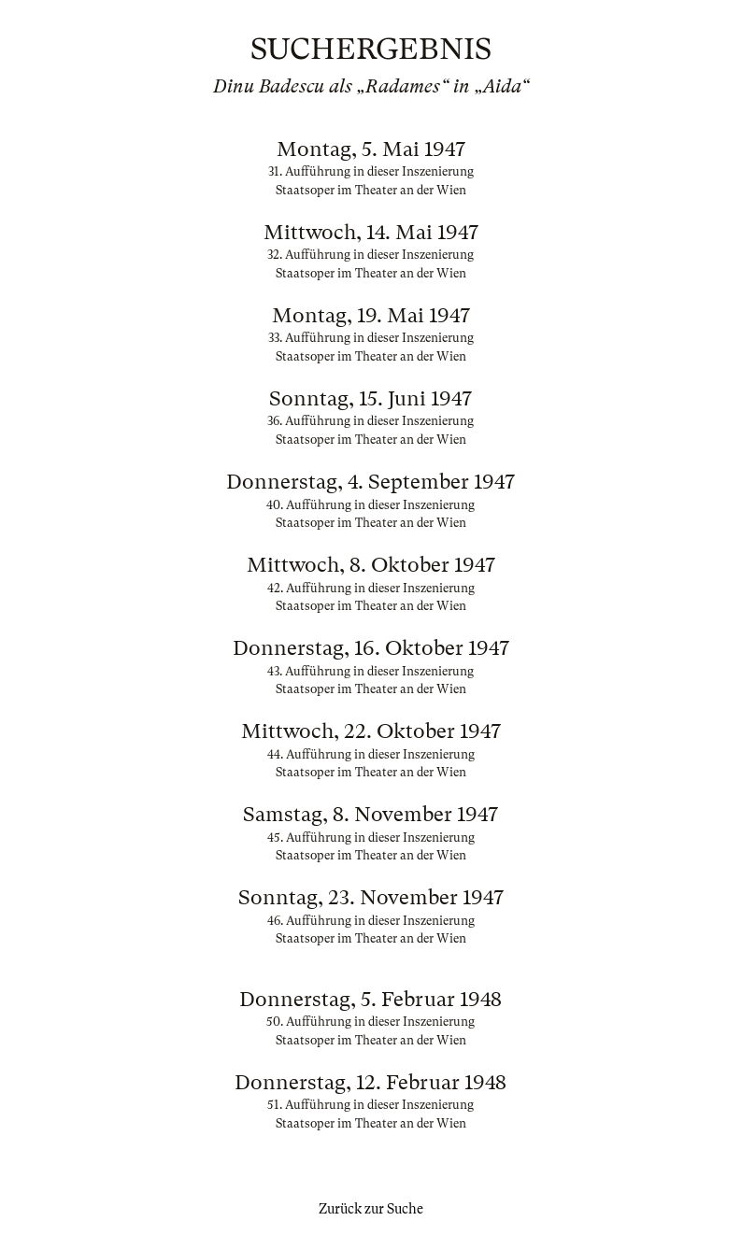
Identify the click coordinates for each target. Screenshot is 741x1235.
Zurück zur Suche (371, 1208)
